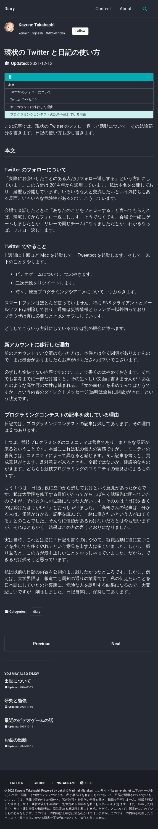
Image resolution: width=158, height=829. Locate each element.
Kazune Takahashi (36, 25)
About (125, 8)
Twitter (13, 783)
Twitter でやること (24, 100)
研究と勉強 (15, 700)
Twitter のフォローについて (30, 92)
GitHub (36, 783)
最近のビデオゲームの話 (28, 720)
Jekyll (61, 790)
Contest (103, 8)
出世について (17, 681)
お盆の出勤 (15, 740)
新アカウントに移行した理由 (31, 107)
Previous (41, 643)
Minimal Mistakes (81, 790)
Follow (80, 31)
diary (36, 612)
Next (115, 643)
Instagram (63, 783)
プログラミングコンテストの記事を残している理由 (48, 114)
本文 (11, 85)
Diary (9, 8)
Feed (86, 783)
